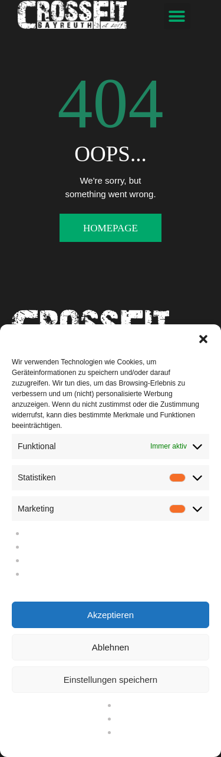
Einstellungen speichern (110, 680)
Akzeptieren (110, 615)
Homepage (110, 228)
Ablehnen (110, 647)
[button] (203, 339)
